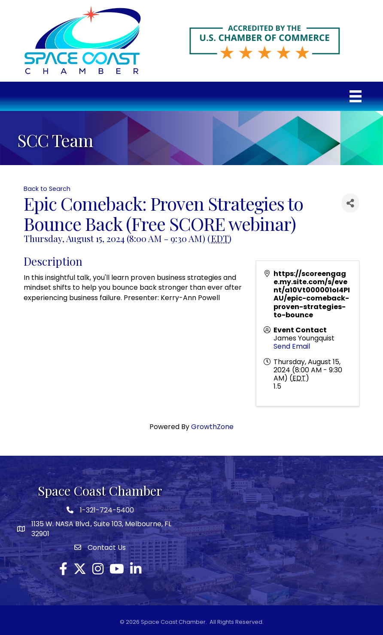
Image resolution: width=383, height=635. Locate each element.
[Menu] (355, 96)
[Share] (350, 203)
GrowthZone (212, 427)
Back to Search (47, 188)
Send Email (292, 346)
